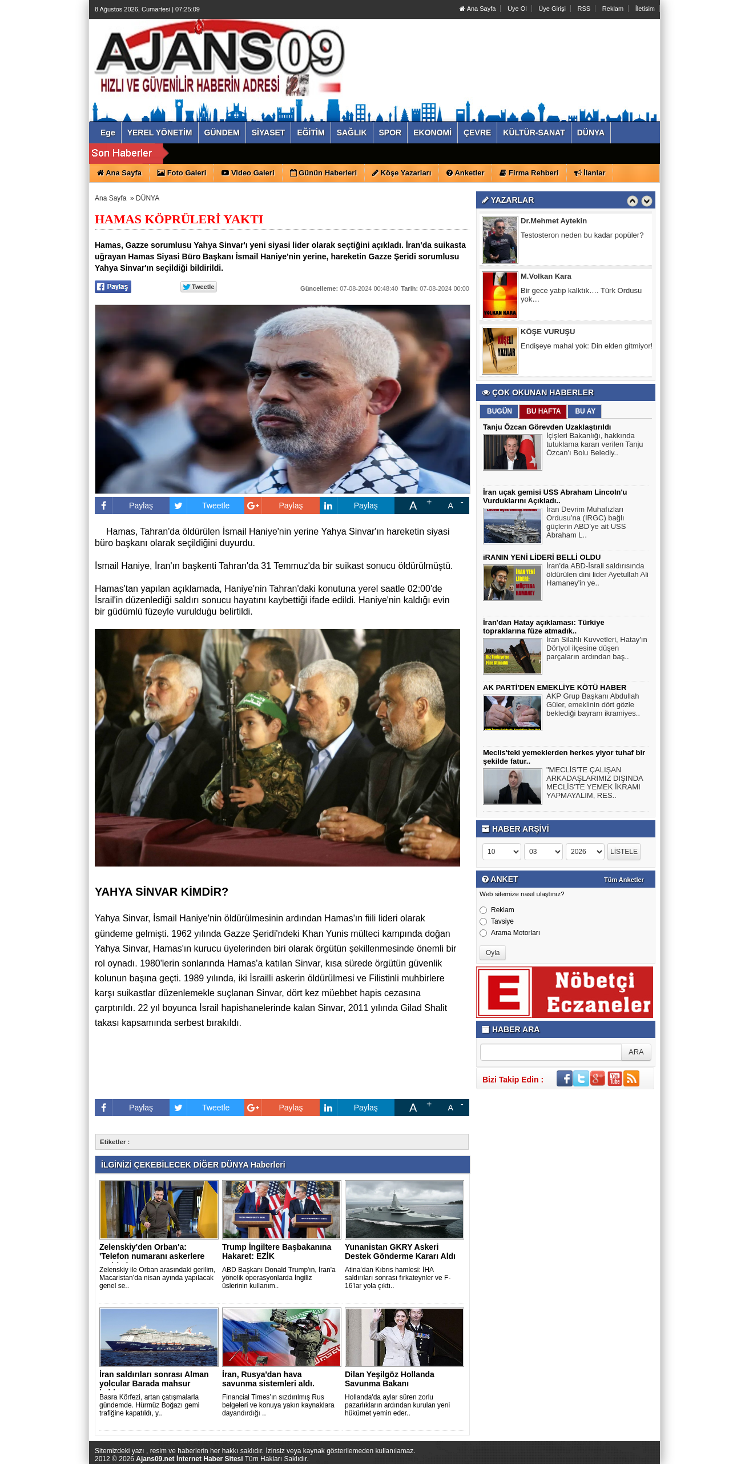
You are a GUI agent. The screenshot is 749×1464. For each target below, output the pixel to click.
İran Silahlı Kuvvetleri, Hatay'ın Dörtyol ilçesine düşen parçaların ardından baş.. (596, 649)
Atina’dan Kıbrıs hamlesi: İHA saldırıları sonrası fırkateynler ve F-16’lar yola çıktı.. (397, 1278)
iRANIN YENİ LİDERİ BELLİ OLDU (542, 557)
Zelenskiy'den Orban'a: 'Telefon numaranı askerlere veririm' (151, 1256)
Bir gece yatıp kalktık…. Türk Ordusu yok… (581, 295)
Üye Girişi (552, 8)
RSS (584, 8)
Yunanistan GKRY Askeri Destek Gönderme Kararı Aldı (400, 1251)
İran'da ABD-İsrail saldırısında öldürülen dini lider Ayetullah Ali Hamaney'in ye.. (597, 575)
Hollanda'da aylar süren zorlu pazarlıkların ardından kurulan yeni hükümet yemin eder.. (397, 1405)
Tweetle (199, 505)
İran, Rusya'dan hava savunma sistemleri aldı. (268, 1379)
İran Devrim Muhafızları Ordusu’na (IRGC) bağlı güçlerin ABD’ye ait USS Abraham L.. (586, 523)
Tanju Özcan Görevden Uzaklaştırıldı (547, 427)
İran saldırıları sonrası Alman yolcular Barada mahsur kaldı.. (154, 1383)
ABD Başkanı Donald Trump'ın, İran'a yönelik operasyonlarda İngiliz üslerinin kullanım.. (279, 1278)
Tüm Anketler (624, 879)
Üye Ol (517, 8)
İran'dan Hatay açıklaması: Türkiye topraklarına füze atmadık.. (544, 626)
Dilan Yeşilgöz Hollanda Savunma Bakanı (389, 1379)
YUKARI (689, 1447)
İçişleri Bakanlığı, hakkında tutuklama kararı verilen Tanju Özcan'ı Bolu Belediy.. (594, 445)
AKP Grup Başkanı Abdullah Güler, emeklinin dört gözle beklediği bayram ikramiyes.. (593, 706)
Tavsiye (497, 921)
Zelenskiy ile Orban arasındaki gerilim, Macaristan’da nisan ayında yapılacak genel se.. (157, 1278)
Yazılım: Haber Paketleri (592, 1454)
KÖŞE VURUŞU (548, 332)
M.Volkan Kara (546, 277)
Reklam (612, 8)
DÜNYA (147, 198)
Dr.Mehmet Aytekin (554, 222)
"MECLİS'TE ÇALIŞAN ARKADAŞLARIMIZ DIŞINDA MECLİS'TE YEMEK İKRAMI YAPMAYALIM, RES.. (594, 784)
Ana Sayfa (478, 8)
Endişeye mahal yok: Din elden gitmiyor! (587, 347)
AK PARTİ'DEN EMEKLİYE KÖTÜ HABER (554, 687)
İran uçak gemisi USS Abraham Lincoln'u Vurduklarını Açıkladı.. (555, 496)
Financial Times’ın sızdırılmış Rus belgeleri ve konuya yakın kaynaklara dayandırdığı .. (278, 1405)
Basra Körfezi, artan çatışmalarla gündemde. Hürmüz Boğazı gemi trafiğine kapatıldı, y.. (149, 1405)
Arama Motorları (510, 933)
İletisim (645, 8)
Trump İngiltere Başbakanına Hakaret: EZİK (276, 1251)
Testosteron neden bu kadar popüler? (582, 236)
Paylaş (124, 505)
